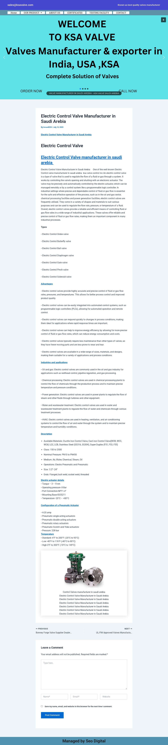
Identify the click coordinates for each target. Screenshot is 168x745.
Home (14, 12)
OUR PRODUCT (33, 12)
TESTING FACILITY (99, 12)
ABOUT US (54, 12)
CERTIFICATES (74, 12)
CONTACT (121, 12)
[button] (33, 12)
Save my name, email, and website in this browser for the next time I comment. (78, 706)
